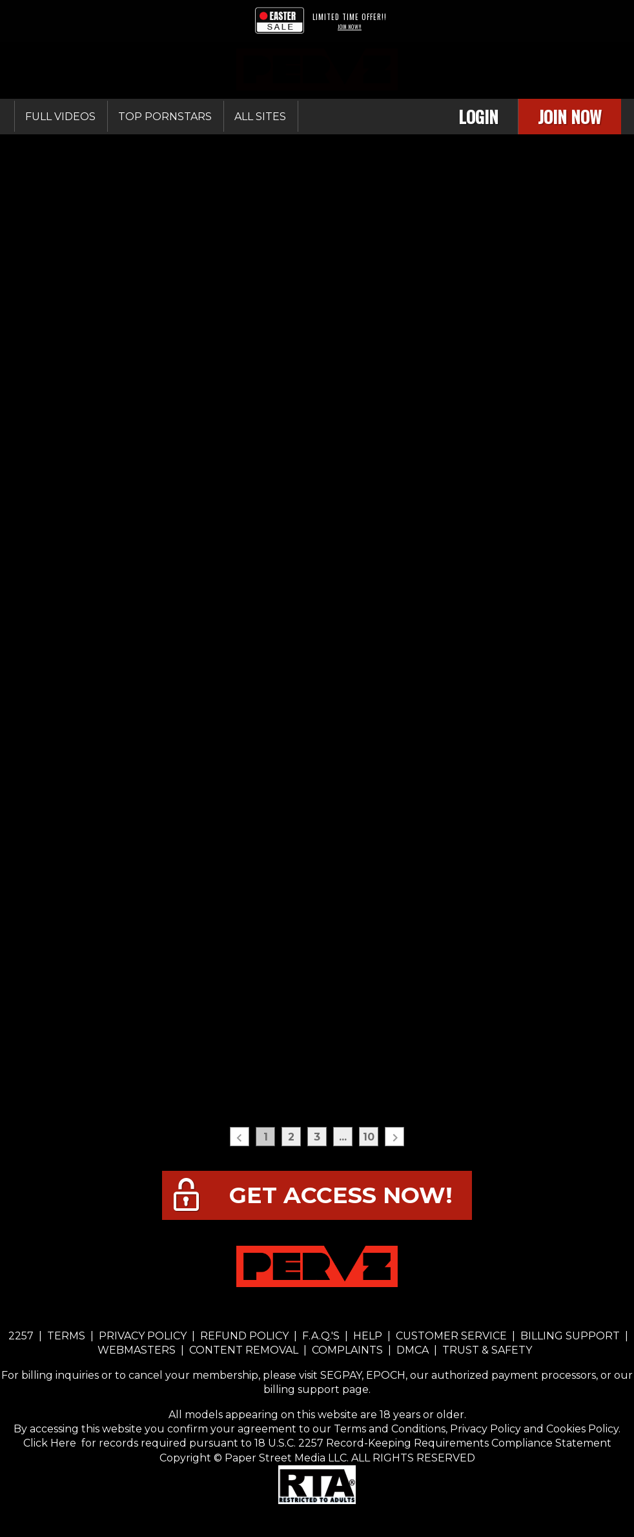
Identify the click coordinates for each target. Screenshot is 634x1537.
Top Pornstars (165, 116)
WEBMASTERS (137, 1350)
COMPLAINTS (347, 1350)
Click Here (51, 1443)
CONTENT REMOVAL (244, 1350)
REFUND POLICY (244, 1336)
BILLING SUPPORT (570, 1336)
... (343, 1137)
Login (478, 116)
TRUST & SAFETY (487, 1350)
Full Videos (60, 116)
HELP (368, 1336)
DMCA (412, 1350)
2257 (21, 1336)
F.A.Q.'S (321, 1336)
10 (368, 1137)
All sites (260, 116)
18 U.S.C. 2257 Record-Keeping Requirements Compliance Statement (431, 1443)
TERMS (66, 1336)
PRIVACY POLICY (142, 1336)
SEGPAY (341, 1375)
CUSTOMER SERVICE (451, 1336)
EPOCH (385, 1375)
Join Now (570, 116)
